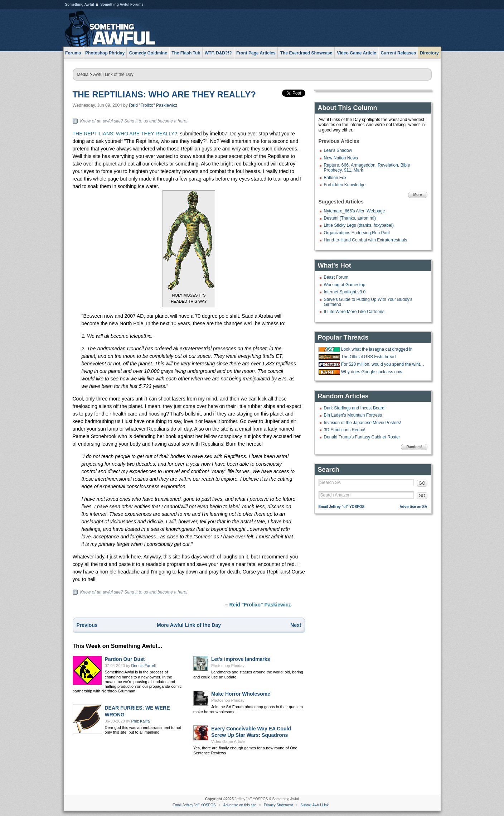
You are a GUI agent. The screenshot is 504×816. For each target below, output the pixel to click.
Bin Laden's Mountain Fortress (353, 415)
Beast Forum (336, 277)
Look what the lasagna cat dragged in (376, 349)
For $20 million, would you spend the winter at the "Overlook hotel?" (383, 364)
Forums (73, 53)
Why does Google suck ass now (371, 371)
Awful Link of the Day (113, 74)
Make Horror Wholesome (240, 694)
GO (422, 483)
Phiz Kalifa (140, 721)
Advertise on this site (239, 805)
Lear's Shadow (338, 150)
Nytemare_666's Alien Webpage (354, 210)
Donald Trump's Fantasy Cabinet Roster (362, 437)
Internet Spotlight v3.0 (345, 291)
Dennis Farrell (143, 665)
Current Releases (398, 53)
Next (295, 625)
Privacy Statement (278, 805)
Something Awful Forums (122, 4)
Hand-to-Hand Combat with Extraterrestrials (365, 240)
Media (83, 74)
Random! (414, 447)
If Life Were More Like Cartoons (354, 311)
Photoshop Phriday (227, 665)
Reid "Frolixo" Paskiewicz (153, 105)
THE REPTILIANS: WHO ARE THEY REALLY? (164, 94)
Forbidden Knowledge (345, 184)
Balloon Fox (335, 177)
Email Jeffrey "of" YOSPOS (342, 507)
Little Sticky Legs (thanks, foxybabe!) (359, 225)
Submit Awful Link (314, 805)
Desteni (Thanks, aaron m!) (350, 218)
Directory (429, 53)
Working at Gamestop (344, 284)
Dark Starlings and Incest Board (354, 408)
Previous (87, 625)
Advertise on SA (413, 507)
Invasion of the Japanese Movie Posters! (362, 422)
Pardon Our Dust (125, 659)
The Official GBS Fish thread (368, 356)
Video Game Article (228, 741)
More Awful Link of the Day (189, 625)
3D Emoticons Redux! (344, 429)
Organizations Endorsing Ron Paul (357, 232)
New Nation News (341, 157)
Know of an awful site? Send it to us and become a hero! (134, 121)
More (417, 195)
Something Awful (79, 4)
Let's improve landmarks (240, 659)
